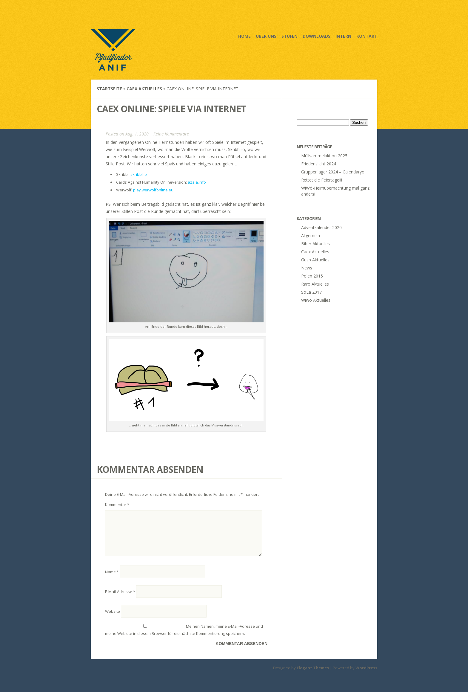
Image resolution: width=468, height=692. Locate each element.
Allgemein (310, 235)
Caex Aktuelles (144, 89)
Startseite (109, 89)
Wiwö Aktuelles (315, 300)
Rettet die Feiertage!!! (321, 180)
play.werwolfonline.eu (153, 190)
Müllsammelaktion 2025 (324, 155)
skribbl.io (138, 174)
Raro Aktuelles (315, 284)
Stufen (289, 36)
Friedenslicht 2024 (318, 164)
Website (112, 618)
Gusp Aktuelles (315, 260)
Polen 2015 (312, 276)
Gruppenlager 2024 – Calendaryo (332, 172)
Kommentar (117, 504)
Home (244, 36)
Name (112, 579)
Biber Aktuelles (315, 243)
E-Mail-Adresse (120, 598)
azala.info (197, 182)
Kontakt (366, 36)
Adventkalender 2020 (321, 227)
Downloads (316, 36)
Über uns (266, 36)
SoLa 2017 (311, 292)
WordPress (366, 675)
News (306, 268)
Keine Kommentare (171, 134)
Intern (343, 36)
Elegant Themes (313, 675)
